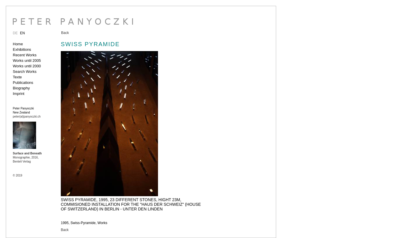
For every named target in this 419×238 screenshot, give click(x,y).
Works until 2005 (27, 60)
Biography (21, 88)
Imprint (18, 93)
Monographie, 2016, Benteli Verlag (27, 157)
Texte (17, 77)
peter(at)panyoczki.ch (27, 116)
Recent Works (24, 55)
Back (65, 33)
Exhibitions (22, 49)
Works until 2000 (27, 66)
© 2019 (17, 175)
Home (18, 44)
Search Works (24, 71)
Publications (23, 82)
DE (15, 33)
